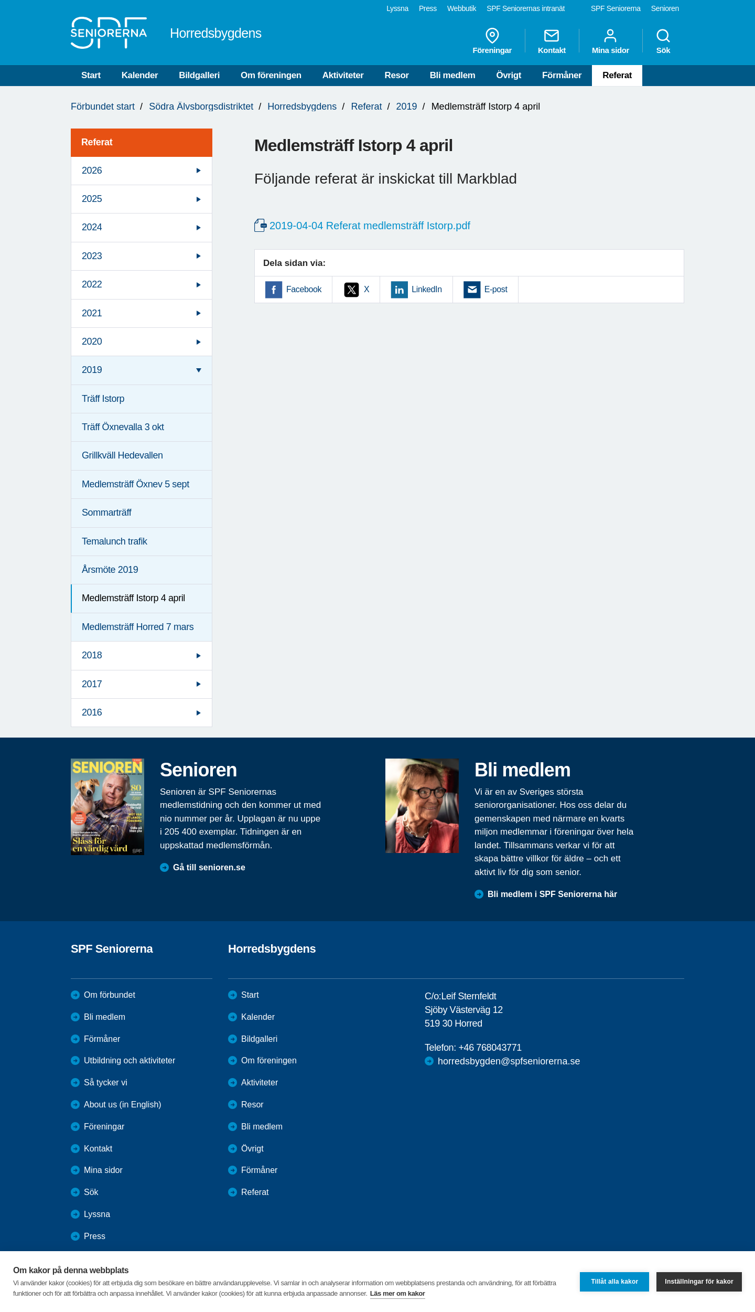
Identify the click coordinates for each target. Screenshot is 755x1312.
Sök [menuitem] (663, 41)
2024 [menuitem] (92, 227)
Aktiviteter (343, 75)
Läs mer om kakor (397, 1293)
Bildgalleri (199, 75)
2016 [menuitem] (92, 712)
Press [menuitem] (428, 8)
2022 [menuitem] (92, 284)
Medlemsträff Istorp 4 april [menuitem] (133, 598)
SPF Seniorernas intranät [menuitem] (526, 8)
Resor (397, 75)
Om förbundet (109, 994)
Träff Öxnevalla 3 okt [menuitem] (123, 427)
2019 (406, 106)
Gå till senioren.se (209, 867)
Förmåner (561, 75)
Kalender (140, 75)
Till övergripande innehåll (0, 0)
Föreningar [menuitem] (492, 41)
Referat (617, 75)
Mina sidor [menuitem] (610, 41)
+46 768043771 (489, 1047)
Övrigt (508, 75)
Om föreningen (271, 75)
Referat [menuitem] (96, 142)
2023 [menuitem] (92, 256)
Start (91, 75)
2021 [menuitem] (92, 313)
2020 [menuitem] (92, 341)
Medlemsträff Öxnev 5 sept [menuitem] (135, 484)
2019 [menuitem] (92, 370)
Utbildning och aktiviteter (129, 1060)
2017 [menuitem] (92, 684)
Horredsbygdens (302, 106)
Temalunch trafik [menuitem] (114, 541)
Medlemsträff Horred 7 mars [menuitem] (137, 627)
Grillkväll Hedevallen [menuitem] (122, 455)
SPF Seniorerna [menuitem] (616, 8)
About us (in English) (122, 1104)
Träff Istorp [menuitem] (103, 398)
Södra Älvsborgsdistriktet (201, 106)
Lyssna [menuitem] (397, 8)
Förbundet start (103, 106)
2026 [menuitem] (92, 170)
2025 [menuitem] (92, 199)
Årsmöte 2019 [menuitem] (110, 569)
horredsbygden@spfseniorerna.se (509, 1061)
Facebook (303, 289)
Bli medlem (453, 75)
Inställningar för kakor (699, 1281)
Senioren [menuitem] (665, 8)
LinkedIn (426, 289)
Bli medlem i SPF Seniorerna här (552, 894)
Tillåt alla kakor (614, 1281)
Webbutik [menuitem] (461, 8)
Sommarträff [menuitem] (106, 512)
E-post (496, 289)
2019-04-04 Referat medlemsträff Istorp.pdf (369, 225)
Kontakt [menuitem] (552, 41)
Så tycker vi (105, 1082)
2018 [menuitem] (92, 655)
